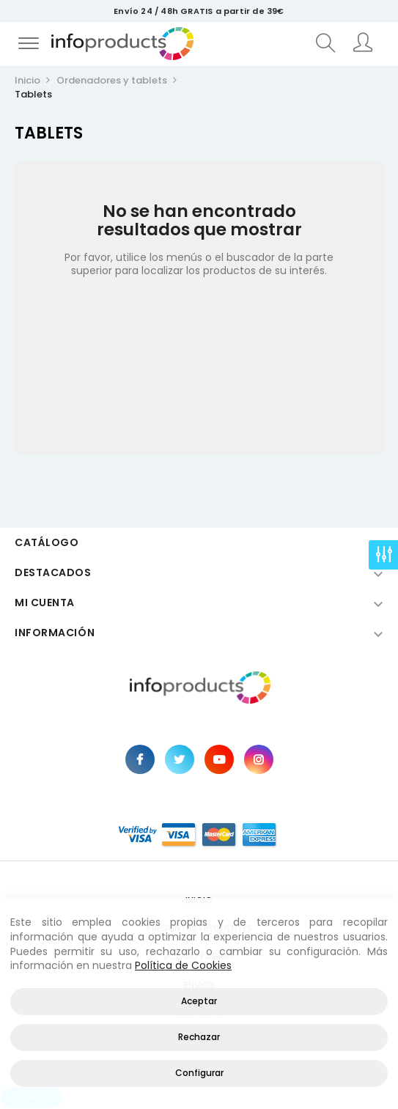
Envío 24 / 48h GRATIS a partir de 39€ (199, 11)
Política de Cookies (183, 965)
